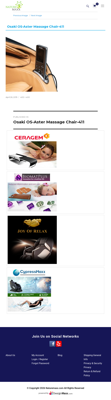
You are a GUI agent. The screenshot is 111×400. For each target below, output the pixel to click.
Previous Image (20, 15)
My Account (38, 355)
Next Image (36, 15)
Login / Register (40, 359)
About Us (10, 355)
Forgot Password (40, 363)
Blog (60, 355)
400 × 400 (25, 97)
